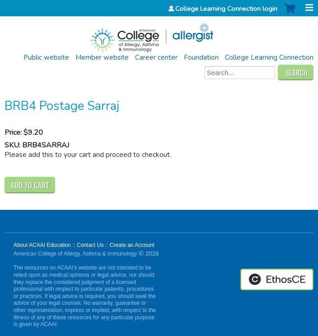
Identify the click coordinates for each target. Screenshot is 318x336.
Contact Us (90, 245)
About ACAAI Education (42, 245)
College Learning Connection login (226, 8)
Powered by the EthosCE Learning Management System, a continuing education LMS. (276, 279)
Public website (46, 57)
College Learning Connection (269, 57)
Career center (156, 57)
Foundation (201, 57)
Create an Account (132, 245)
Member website (102, 57)
